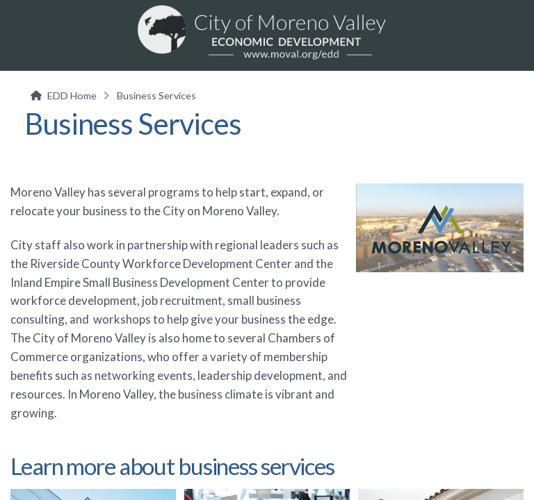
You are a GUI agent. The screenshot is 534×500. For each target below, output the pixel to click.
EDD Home (72, 95)
